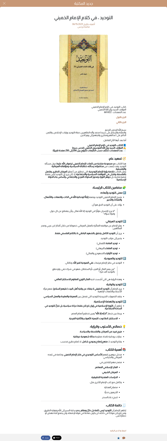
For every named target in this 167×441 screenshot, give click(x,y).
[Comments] (123, 438)
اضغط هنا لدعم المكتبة (118, 431)
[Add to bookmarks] (118, 438)
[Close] (4, 3)
